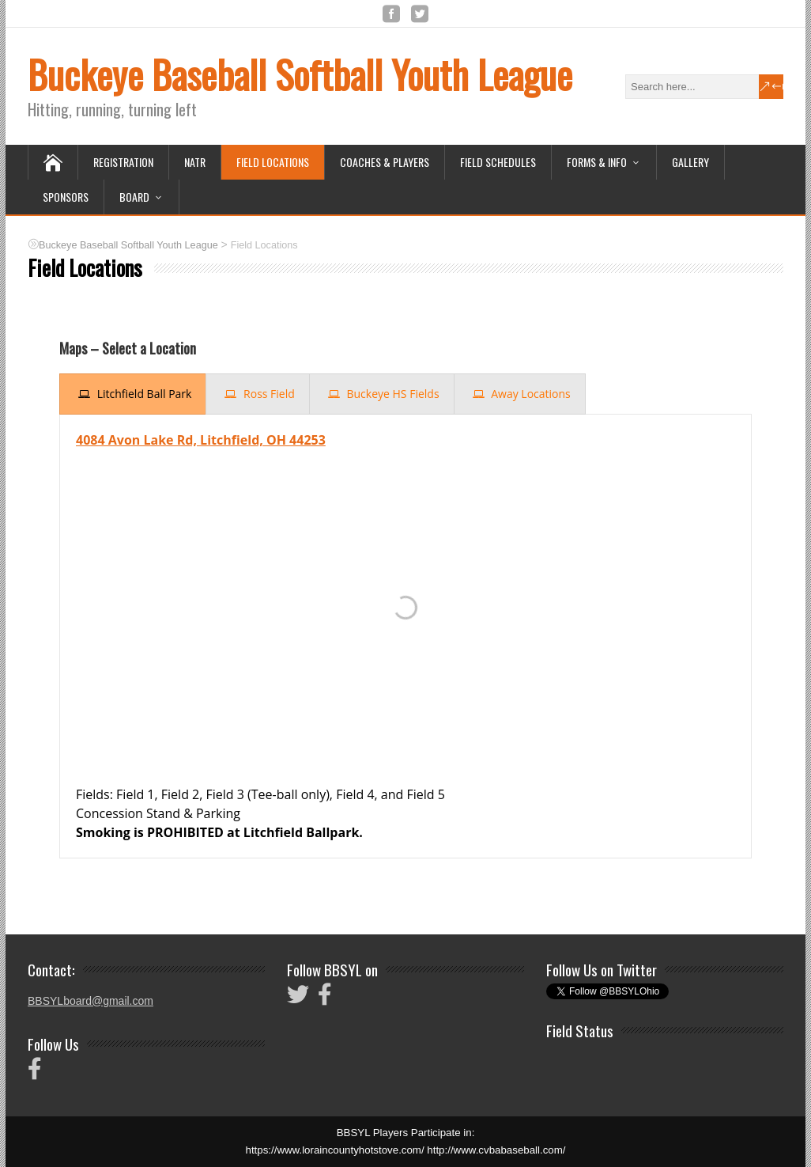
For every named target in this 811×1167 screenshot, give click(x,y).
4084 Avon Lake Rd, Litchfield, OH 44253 (201, 440)
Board (134, 196)
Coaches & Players (384, 161)
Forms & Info (597, 161)
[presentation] (132, 394)
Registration (123, 161)
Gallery (690, 161)
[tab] (132, 394)
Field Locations (272, 161)
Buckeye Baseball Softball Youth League (300, 74)
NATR (195, 161)
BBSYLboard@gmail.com (90, 1001)
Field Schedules (498, 161)
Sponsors (66, 196)
